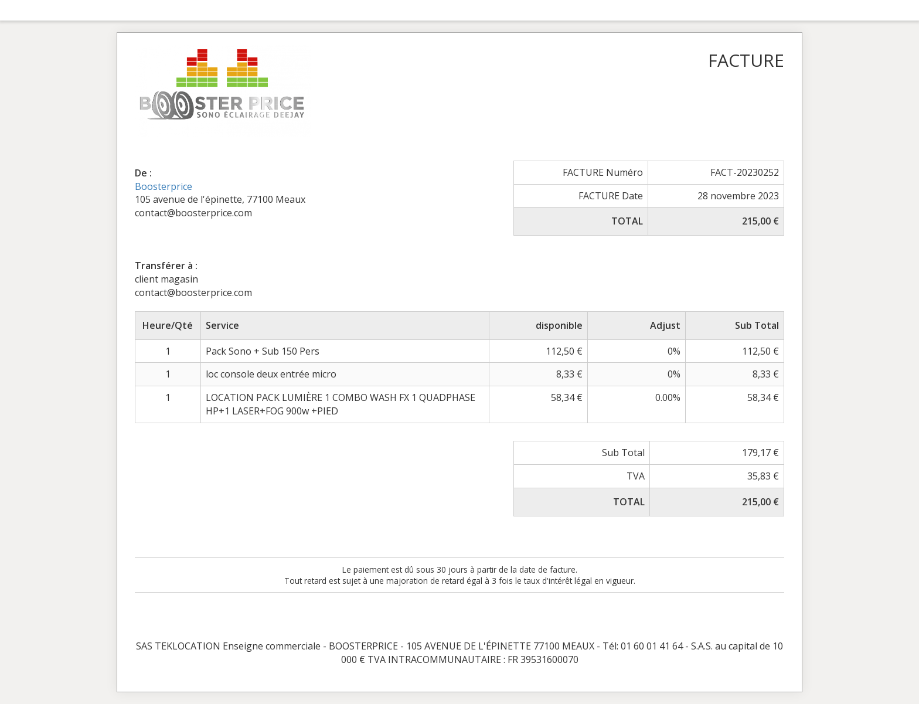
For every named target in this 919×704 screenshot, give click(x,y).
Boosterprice (163, 186)
